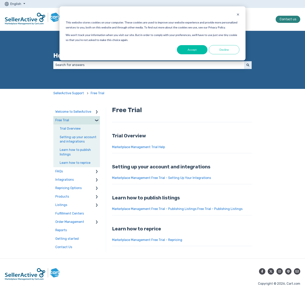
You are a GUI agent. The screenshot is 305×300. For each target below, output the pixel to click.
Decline (224, 49)
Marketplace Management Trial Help (138, 147)
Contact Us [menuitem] (63, 247)
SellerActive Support (68, 93)
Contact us (288, 19)
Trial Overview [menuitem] (70, 128)
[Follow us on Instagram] (279, 271)
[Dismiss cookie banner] (238, 15)
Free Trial (97, 93)
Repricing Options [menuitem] (68, 188)
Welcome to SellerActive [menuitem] (73, 112)
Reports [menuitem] (61, 230)
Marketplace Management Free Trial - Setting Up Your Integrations (161, 178)
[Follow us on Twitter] (271, 271)
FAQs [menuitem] (59, 171)
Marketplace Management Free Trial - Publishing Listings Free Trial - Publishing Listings (177, 209)
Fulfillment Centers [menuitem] (69, 213)
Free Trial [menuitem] (62, 120)
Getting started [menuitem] (67, 239)
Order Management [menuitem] (69, 222)
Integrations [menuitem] (64, 180)
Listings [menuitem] (61, 205)
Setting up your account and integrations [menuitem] (78, 139)
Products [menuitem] (62, 196)
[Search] (248, 65)
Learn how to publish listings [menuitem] (75, 152)
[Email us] (297, 271)
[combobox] (148, 65)
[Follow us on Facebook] (262, 271)
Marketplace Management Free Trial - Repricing (147, 240)
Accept (192, 49)
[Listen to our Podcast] (288, 271)
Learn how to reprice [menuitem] (75, 163)
